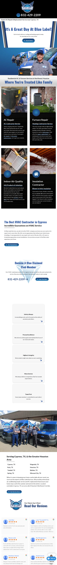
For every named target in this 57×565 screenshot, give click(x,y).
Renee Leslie (12, 538)
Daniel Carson (40, 555)
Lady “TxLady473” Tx (42, 520)
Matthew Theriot (14, 555)
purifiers (16, 197)
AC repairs (7, 136)
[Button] (28, 41)
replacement (44, 134)
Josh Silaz (11, 520)
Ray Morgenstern (41, 538)
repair (39, 134)
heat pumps (46, 132)
